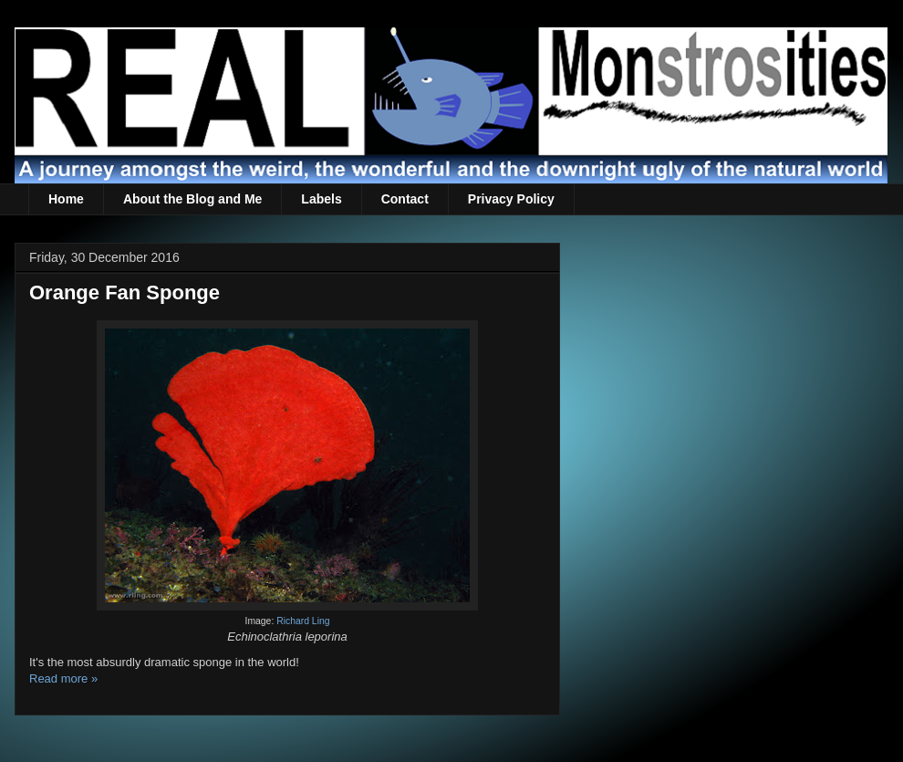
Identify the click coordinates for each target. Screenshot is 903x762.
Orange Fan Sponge (124, 292)
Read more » (63, 678)
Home (66, 199)
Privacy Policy (511, 199)
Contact (405, 199)
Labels (321, 199)
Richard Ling (302, 621)
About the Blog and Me (192, 199)
